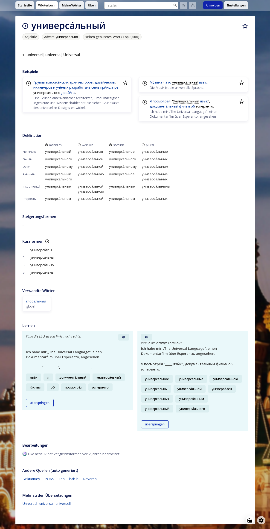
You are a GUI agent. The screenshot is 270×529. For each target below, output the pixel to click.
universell (63, 503)
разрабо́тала (79, 87)
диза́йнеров (105, 82)
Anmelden (213, 5)
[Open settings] (261, 520)
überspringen (39, 403)
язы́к (203, 82)
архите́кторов (81, 82)
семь (95, 87)
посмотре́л (162, 101)
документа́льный (164, 106)
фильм (184, 106)
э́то (168, 82)
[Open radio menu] (250, 520)
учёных (62, 87)
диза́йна (68, 92)
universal (46, 503)
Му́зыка (156, 82)
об (193, 106)
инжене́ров (42, 87)
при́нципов (109, 87)
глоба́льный (36, 301)
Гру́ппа (39, 82)
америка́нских (57, 82)
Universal (29, 503)
